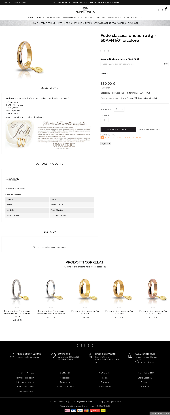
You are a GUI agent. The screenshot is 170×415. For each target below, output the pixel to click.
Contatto (6, 2)
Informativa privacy (25, 382)
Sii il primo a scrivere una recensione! (49, 247)
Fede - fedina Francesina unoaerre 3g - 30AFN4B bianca (17, 313)
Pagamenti (65, 382)
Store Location (145, 378)
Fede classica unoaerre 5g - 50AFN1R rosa (153, 312)
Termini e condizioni (25, 378)
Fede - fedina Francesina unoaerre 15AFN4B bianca (51, 312)
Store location (20, 2)
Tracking (105, 382)
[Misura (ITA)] (119, 109)
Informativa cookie (25, 386)
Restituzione (105, 386)
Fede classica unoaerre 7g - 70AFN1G (85, 312)
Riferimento (11, 188)
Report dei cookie (25, 391)
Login (105, 378)
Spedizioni (65, 378)
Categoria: (105, 93)
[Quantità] (105, 120)
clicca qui (41, 117)
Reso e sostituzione (65, 386)
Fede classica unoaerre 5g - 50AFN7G (119, 312)
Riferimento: (133, 93)
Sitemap (145, 386)
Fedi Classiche (117, 93)
